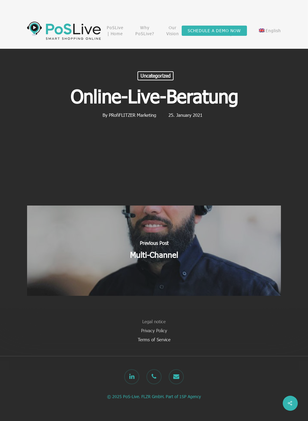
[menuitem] (270, 31)
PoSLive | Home (115, 30)
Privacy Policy (154, 330)
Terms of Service (154, 339)
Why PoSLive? (144, 30)
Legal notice (154, 321)
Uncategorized (155, 76)
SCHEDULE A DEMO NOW (214, 30)
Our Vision (172, 30)
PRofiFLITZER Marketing (132, 115)
